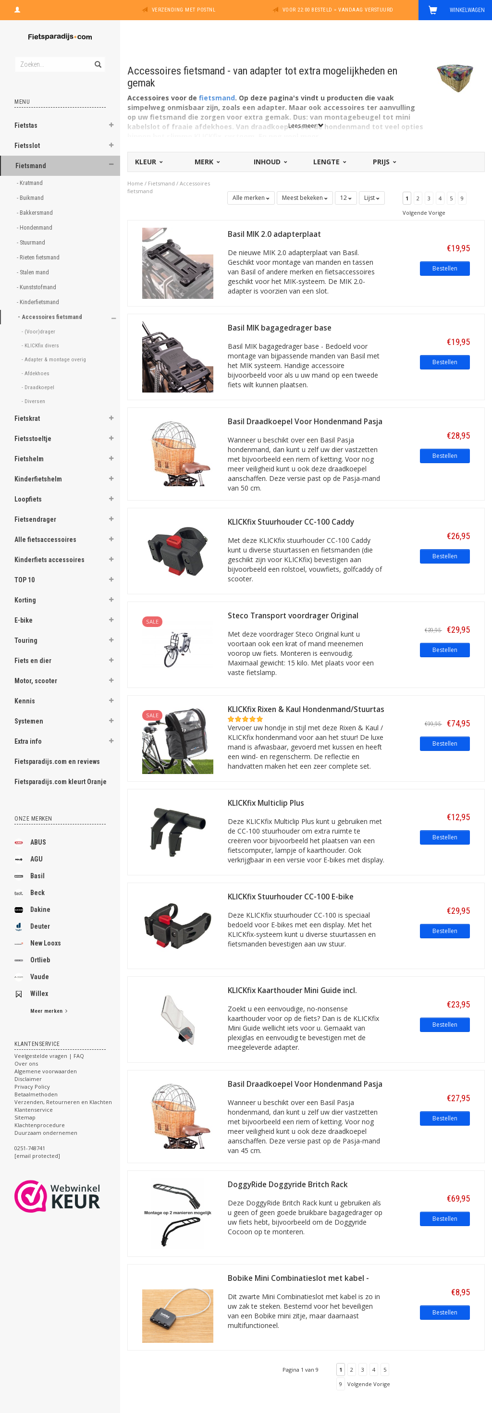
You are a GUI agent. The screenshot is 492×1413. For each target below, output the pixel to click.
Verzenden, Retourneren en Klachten (63, 1102)
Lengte (329, 161)
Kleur (148, 161)
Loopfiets (28, 499)
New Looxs (37, 943)
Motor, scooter (35, 681)
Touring (25, 640)
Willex (31, 994)
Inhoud (270, 161)
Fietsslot (27, 145)
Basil (29, 876)
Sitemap (25, 1117)
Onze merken (33, 818)
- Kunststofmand (37, 287)
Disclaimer (28, 1078)
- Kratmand (30, 182)
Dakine (32, 910)
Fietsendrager (35, 519)
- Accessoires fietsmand (51, 316)
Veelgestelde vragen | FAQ (49, 1055)
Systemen (28, 721)
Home (135, 183)
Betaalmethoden (36, 1094)
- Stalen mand (33, 272)
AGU (28, 859)
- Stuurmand (32, 242)
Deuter (32, 926)
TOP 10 (24, 580)
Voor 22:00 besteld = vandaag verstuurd (338, 10)
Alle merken (251, 198)
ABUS (30, 842)
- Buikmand (31, 197)
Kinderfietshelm (38, 479)
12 (346, 198)
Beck (29, 893)
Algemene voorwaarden (45, 1071)
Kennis (24, 701)
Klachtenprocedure (39, 1125)
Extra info (28, 741)
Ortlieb (32, 960)
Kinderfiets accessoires (49, 560)
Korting (25, 600)
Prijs (384, 161)
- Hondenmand (35, 227)
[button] (111, 126)
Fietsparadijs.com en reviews (57, 761)
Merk (207, 161)
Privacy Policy (32, 1086)
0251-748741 (29, 1148)
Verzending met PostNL (184, 10)
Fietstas (25, 125)
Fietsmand (30, 166)
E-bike (23, 620)
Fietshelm (29, 459)
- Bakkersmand (35, 212)
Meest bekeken (305, 198)
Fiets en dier (32, 660)
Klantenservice (33, 1109)
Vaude (31, 977)
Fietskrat (27, 418)
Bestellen (444, 268)
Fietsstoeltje (32, 438)
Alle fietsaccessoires (45, 539)
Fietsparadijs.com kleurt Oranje (60, 782)
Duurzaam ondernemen (45, 1132)
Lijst (372, 198)
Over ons (26, 1063)
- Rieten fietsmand (39, 257)
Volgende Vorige (424, 212)
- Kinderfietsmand (39, 302)
